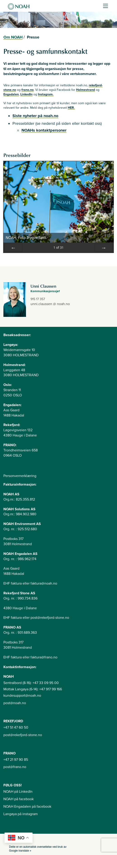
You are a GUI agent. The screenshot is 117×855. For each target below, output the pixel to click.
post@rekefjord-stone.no (22, 735)
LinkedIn (26, 94)
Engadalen (11, 94)
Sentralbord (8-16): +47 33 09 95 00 (31, 683)
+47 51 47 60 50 (15, 727)
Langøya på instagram (20, 814)
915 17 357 (37, 299)
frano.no (27, 90)
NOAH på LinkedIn (18, 791)
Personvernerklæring (19, 476)
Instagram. (46, 94)
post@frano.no (14, 767)
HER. (71, 108)
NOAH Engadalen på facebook (27, 806)
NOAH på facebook (18, 799)
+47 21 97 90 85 (15, 759)
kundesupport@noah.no (22, 695)
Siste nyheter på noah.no (35, 115)
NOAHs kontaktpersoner (43, 130)
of (58, 247)
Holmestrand (85, 90)
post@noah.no (14, 703)
